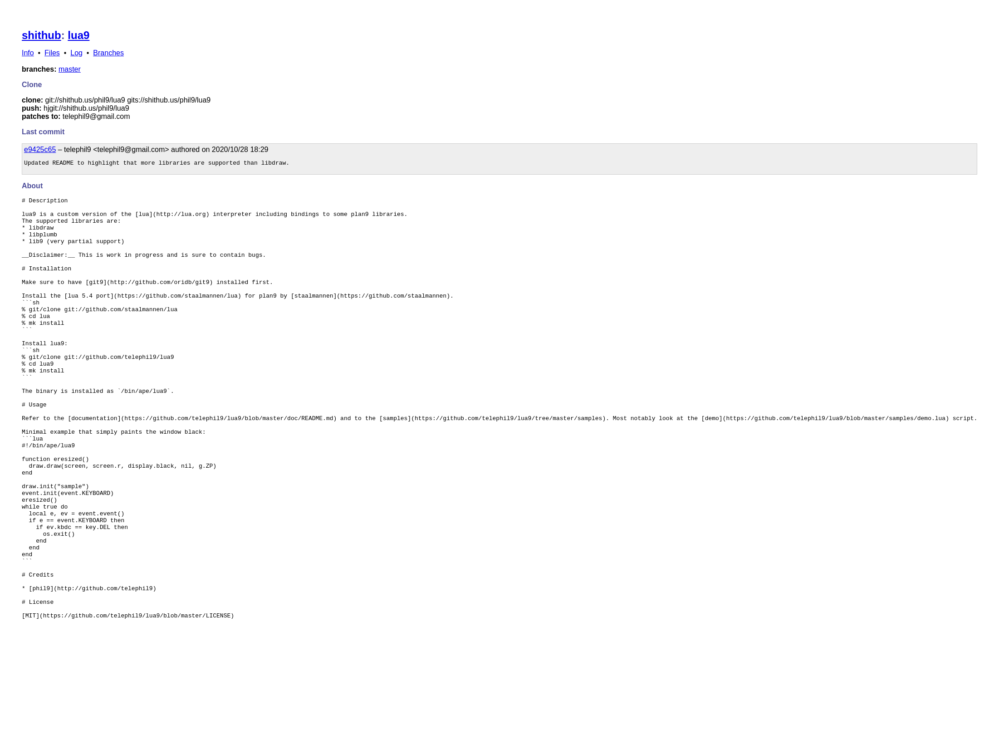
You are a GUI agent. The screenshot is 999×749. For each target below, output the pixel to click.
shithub (41, 35)
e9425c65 (40, 149)
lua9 (78, 35)
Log (76, 53)
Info (28, 53)
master (70, 69)
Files (52, 53)
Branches (108, 53)
